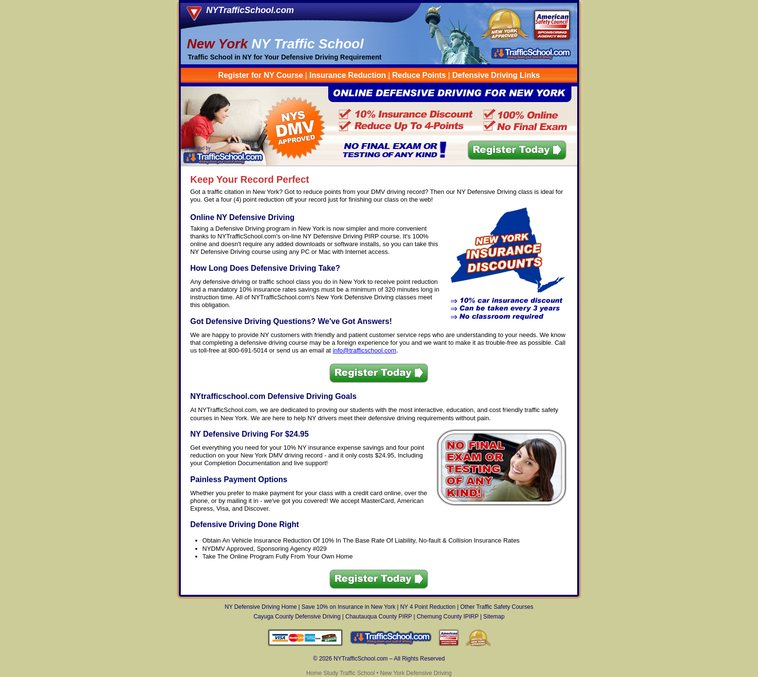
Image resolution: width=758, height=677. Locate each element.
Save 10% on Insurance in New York (348, 606)
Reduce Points (419, 75)
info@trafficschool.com (364, 350)
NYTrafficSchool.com (250, 10)
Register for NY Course (261, 75)
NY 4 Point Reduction (428, 606)
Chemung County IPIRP (448, 616)
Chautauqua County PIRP (378, 616)
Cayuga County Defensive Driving (296, 616)
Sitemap (494, 616)
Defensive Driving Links (495, 75)
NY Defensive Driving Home (261, 606)
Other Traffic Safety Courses (496, 606)
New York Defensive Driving (416, 673)
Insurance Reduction (347, 75)
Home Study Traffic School (340, 673)
